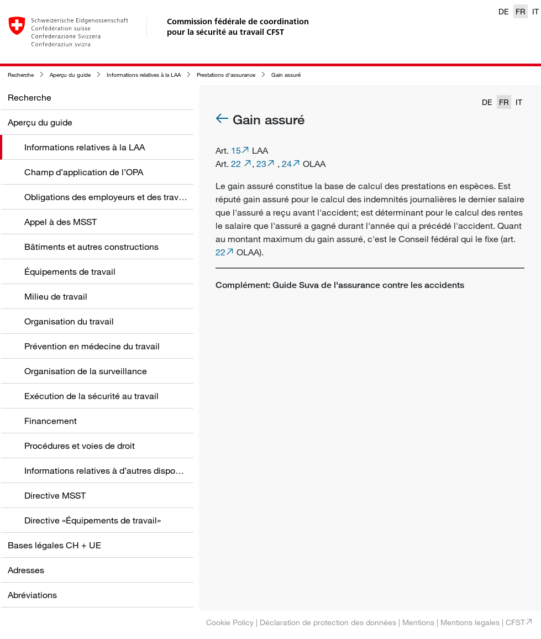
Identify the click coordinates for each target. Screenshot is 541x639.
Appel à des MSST (60, 221)
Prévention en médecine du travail (92, 346)
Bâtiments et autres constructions (91, 246)
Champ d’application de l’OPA (83, 171)
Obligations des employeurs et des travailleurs (115, 196)
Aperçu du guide (70, 74)
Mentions (418, 622)
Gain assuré (286, 74)
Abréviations (32, 594)
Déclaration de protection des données (328, 622)
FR (521, 11)
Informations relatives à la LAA (144, 74)
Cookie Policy (230, 622)
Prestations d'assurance (226, 74)
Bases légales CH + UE (54, 545)
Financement (50, 420)
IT (535, 11)
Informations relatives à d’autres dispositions (112, 470)
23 (261, 163)
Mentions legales (470, 622)
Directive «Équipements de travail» (92, 520)
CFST (515, 622)
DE (503, 11)
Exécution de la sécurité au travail (91, 395)
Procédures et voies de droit (79, 445)
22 (237, 163)
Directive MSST (55, 495)
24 (287, 163)
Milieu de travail (55, 296)
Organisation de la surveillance (85, 370)
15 (236, 150)
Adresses (26, 569)
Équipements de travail (69, 271)
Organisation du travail (69, 321)
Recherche (21, 74)
